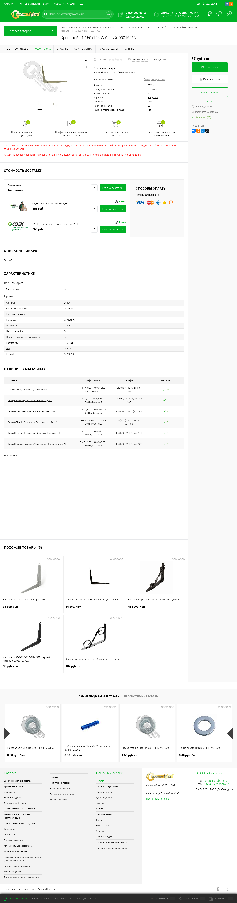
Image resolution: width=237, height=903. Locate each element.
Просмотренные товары (141, 696)
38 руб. (31, 668)
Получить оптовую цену (210, 94)
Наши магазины (104, 814)
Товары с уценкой (12, 871)
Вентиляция (9, 834)
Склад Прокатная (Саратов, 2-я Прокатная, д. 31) (31, 411)
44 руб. (94, 609)
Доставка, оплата (104, 797)
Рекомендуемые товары (62, 794)
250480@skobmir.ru (217, 784)
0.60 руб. (16, 755)
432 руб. (156, 609)
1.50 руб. (130, 755)
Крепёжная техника (13, 786)
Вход (198, 3)
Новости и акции (64, 3)
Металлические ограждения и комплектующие (18, 816)
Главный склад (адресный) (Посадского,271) (29, 389)
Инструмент (10, 792)
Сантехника (9, 829)
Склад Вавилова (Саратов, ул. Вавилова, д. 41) (30, 400)
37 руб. (31, 609)
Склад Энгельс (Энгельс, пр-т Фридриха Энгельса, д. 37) (35, 433)
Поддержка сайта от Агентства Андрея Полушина (30, 889)
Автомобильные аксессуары (18, 846)
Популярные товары (60, 783)
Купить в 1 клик (209, 79)
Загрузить (153, 97)
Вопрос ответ (102, 825)
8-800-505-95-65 (40, 898)
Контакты (101, 803)
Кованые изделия (12, 797)
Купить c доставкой (112, 188)
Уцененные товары (59, 799)
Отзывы (100, 831)
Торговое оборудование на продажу (21, 877)
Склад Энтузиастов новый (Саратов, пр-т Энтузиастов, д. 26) (37, 444)
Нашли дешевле (202, 106)
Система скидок (104, 837)
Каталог (9, 3)
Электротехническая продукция (19, 823)
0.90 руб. (73, 755)
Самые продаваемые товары (99, 696)
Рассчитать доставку (205, 112)
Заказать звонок (135, 16)
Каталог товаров (30, 31)
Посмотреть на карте (157, 798)
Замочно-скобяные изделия (18, 781)
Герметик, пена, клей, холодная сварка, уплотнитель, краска (23, 859)
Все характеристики (154, 79)
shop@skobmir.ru (215, 780)
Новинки (54, 777)
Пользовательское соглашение (111, 848)
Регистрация (210, 3)
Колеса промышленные (15, 851)
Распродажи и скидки (60, 788)
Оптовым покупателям (34, 3)
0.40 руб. (188, 755)
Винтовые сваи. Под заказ (17, 866)
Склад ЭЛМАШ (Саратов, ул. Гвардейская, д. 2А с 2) (32, 422)
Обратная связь (16, 898)
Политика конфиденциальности (111, 842)
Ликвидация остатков (14, 840)
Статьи (99, 820)
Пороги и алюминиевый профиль (20, 809)
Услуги (99, 809)
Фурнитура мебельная (15, 803)
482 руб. (94, 668)
